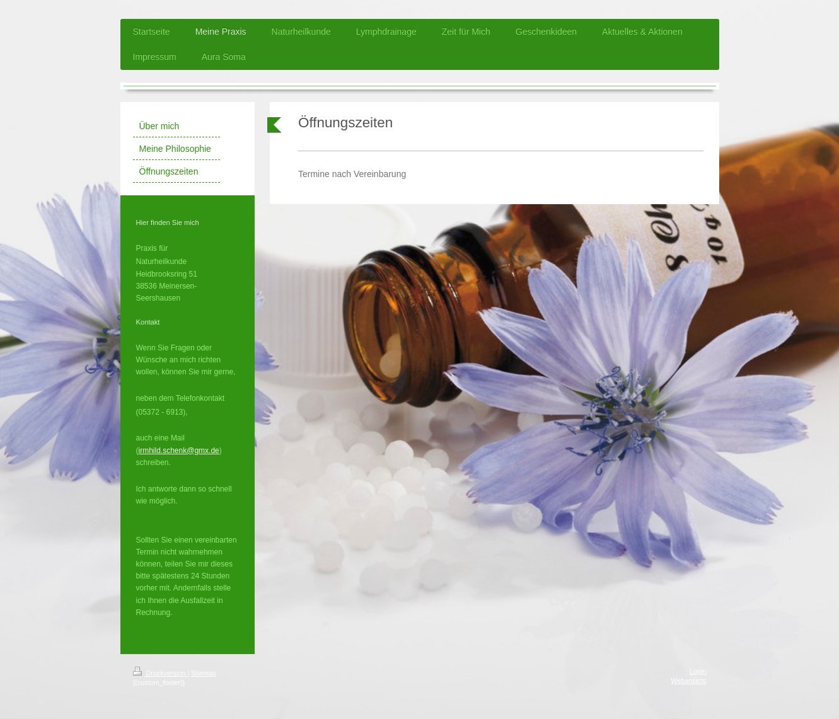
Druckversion (160, 673)
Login (698, 671)
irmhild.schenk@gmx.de (179, 450)
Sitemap (203, 673)
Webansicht (688, 680)
